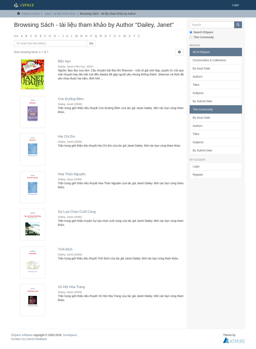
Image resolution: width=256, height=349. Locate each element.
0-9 (16, 36)
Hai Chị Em (66, 136)
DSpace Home (30, 13)
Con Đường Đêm (71, 99)
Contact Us (18, 339)
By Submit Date (202, 101)
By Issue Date (201, 68)
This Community (202, 37)
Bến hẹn (64, 61)
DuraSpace (70, 335)
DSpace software (21, 335)
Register (198, 174)
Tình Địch (65, 249)
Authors (197, 76)
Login (196, 166)
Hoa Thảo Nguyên (71, 174)
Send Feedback (37, 339)
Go (91, 43)
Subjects (198, 93)
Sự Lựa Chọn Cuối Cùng (76, 212)
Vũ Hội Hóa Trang (71, 287)
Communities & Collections (209, 60)
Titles (196, 84)
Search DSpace (201, 32)
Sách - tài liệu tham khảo (60, 13)
